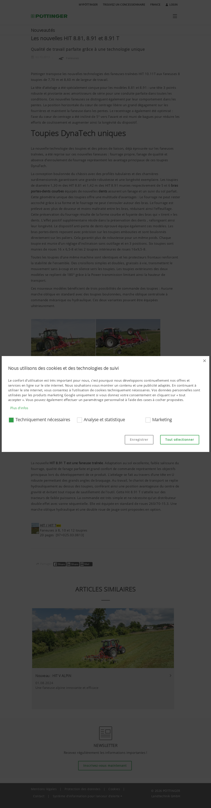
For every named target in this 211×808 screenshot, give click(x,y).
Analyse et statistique (104, 419)
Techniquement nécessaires (42, 419)
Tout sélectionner (179, 440)
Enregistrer (139, 440)
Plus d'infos (19, 408)
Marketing (162, 419)
